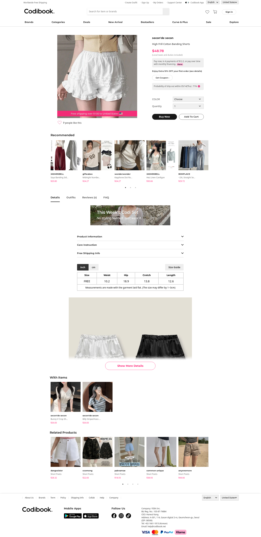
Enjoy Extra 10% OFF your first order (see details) (177, 71)
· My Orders (157, 2)
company (113, 497)
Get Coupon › (162, 77)
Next (213, 162)
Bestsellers (147, 22)
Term (53, 497)
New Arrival (115, 22)
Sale (208, 22)
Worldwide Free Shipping (35, 2)
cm (93, 267)
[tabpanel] (67, 162)
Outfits (71, 197)
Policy (63, 497)
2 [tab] (130, 187)
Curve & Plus (180, 22)
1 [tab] (125, 187)
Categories (58, 22)
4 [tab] (137, 484)
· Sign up (145, 2)
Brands (29, 22)
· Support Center (174, 2)
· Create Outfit (130, 2)
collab (92, 497)
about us (29, 497)
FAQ (106, 197)
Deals (86, 22)
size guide (174, 267)
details (55, 197)
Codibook (39, 11)
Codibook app (197, 2)
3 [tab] (135, 187)
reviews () (89, 197)
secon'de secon (162, 38)
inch (82, 267)
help (102, 497)
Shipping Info (77, 497)
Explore (234, 22)
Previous (48, 162)
